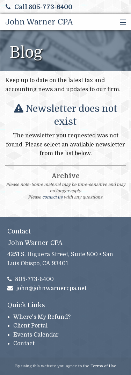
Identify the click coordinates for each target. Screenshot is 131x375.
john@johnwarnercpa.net (47, 288)
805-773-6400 (30, 279)
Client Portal (30, 326)
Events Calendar (36, 335)
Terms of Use (103, 366)
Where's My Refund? (42, 317)
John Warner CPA (39, 21)
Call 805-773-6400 (39, 6)
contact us (52, 197)
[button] (121, 23)
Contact (24, 343)
